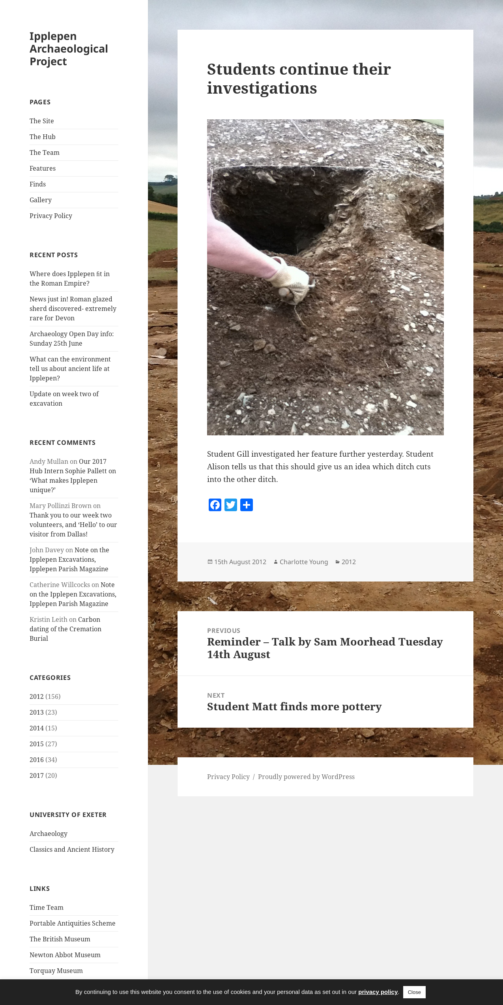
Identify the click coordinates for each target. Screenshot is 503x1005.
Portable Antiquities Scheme (73, 923)
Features (43, 168)
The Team (45, 152)
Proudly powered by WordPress (306, 776)
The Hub (43, 136)
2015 (37, 744)
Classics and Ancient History (72, 849)
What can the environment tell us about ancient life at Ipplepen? (70, 368)
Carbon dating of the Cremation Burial (65, 629)
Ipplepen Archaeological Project (69, 48)
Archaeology (48, 833)
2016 (37, 759)
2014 (37, 728)
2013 (37, 712)
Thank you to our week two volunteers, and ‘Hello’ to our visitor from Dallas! (73, 524)
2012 (37, 696)
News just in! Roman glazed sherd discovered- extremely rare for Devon (73, 308)
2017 (37, 775)
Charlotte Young (304, 561)
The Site (42, 121)
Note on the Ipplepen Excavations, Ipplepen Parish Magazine (69, 559)
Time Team (47, 907)
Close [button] (414, 992)
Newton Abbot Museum (65, 954)
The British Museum (60, 939)
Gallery (41, 200)
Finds (38, 184)
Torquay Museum (56, 970)
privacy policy (378, 991)
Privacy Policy (51, 215)
